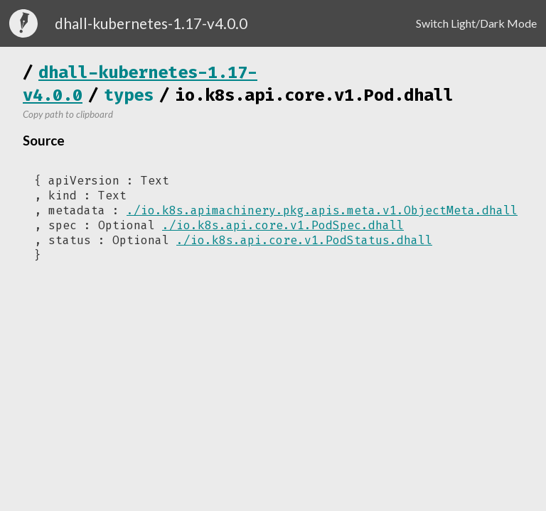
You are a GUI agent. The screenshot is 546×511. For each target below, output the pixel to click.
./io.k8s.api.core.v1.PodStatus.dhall (304, 240)
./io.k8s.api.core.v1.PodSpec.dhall (283, 225)
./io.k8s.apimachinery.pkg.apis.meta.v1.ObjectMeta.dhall (322, 210)
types (129, 95)
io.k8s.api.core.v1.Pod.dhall (314, 95)
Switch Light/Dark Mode (476, 23)
